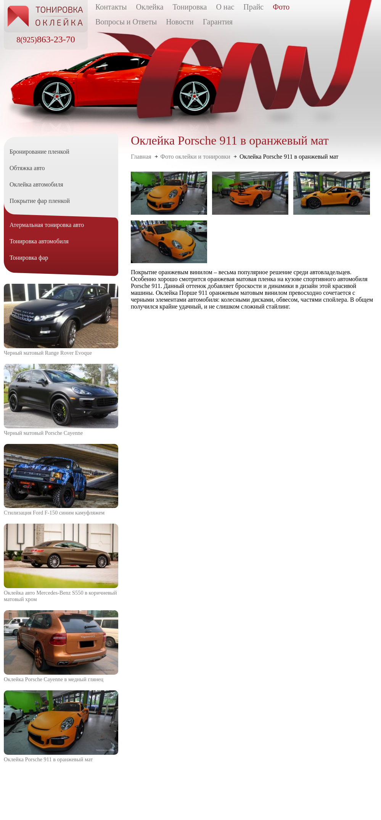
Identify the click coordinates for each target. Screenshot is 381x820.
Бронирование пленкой (39, 151)
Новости (180, 22)
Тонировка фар (29, 257)
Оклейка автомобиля (36, 184)
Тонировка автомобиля (39, 241)
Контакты (111, 7)
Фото (281, 7)
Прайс (253, 7)
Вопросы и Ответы (126, 22)
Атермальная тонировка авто (47, 225)
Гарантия (218, 22)
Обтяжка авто (27, 168)
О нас (225, 7)
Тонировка (190, 7)
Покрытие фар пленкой (40, 201)
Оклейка (150, 7)
